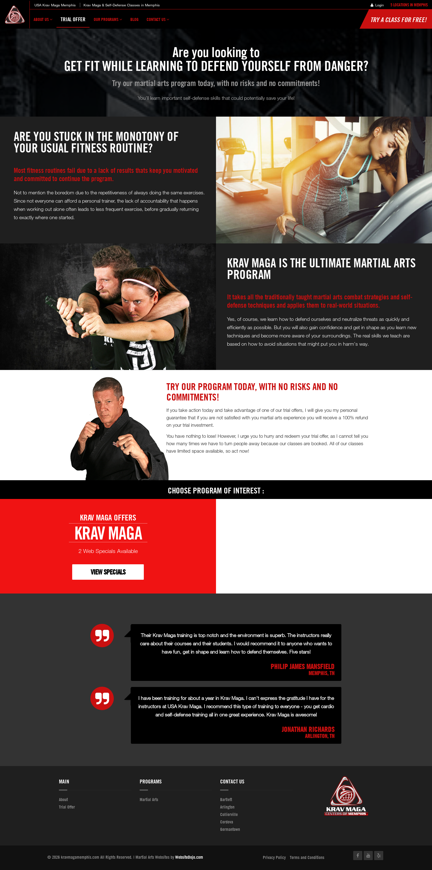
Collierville (229, 814)
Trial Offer (73, 19)
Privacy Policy (274, 857)
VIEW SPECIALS (108, 572)
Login (377, 5)
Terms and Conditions (307, 857)
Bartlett (226, 799)
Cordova (226, 822)
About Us (43, 22)
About (63, 799)
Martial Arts (149, 799)
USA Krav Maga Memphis (55, 5)
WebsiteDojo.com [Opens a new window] (189, 857)
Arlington (227, 807)
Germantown (230, 829)
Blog (134, 19)
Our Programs (108, 22)
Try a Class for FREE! (398, 19)
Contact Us (158, 22)
